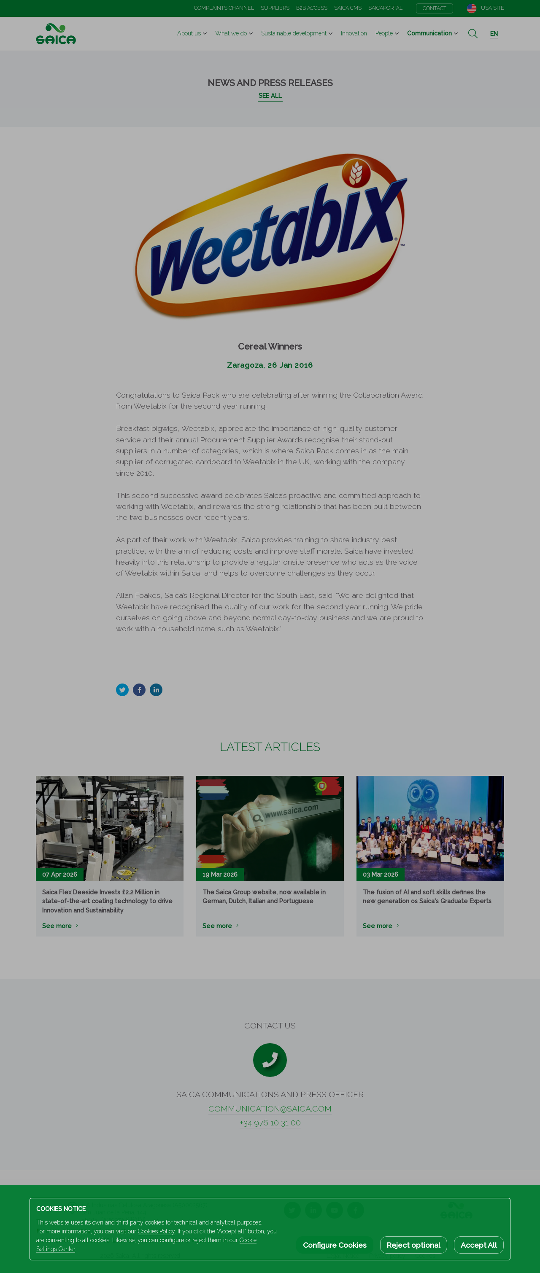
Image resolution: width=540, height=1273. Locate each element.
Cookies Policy (156, 1231)
